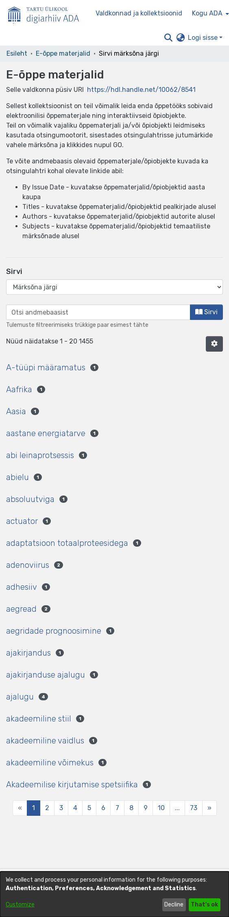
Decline (173, 904)
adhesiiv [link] (21, 587)
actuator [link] (22, 521)
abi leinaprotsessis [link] (40, 455)
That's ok (204, 904)
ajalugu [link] (20, 697)
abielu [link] (17, 477)
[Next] (209, 808)
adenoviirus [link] (27, 565)
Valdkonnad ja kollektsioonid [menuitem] (139, 13)
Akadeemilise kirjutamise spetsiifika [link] (72, 784)
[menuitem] (209, 13)
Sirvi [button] (206, 312)
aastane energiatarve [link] (45, 433)
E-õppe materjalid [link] (63, 53)
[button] (168, 38)
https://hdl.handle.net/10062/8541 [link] (141, 89)
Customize (20, 904)
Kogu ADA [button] (207, 13)
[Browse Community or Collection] (114, 287)
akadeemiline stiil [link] (38, 719)
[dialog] (114, 894)
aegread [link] (21, 609)
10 (161, 808)
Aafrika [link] (19, 389)
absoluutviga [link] (30, 499)
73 (193, 808)
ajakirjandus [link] (28, 653)
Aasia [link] (16, 411)
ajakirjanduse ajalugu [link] (45, 675)
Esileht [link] (17, 53)
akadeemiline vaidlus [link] (45, 740)
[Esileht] (46, 13)
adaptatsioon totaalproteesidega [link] (67, 543)
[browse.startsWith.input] (98, 312)
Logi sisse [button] (203, 37)
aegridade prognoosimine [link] (53, 631)
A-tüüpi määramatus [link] (45, 367)
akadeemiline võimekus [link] (50, 762)
